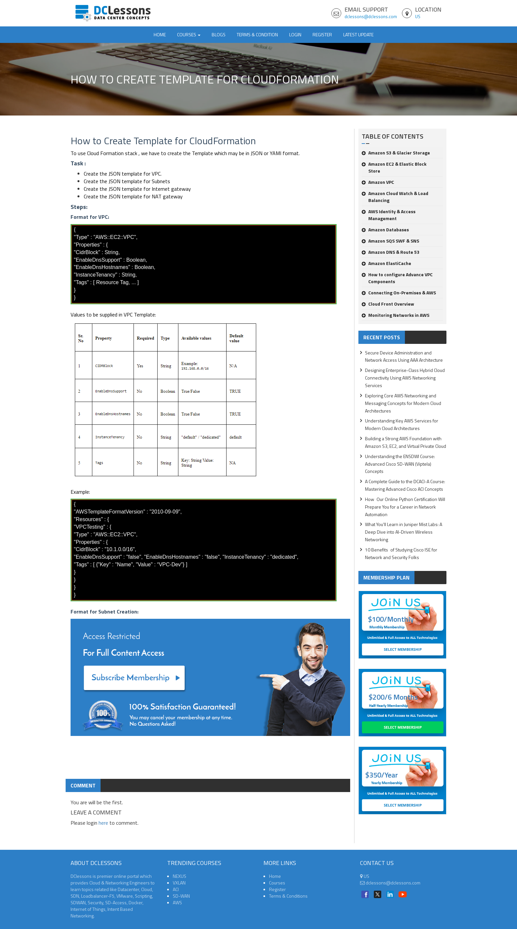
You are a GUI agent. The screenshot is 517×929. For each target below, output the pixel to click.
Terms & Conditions (288, 895)
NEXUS (179, 876)
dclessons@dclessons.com (371, 16)
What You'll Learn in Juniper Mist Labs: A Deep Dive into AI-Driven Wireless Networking (403, 532)
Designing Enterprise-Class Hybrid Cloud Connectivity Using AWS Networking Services (405, 378)
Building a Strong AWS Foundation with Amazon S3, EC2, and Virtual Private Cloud (405, 442)
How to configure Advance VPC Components (397, 278)
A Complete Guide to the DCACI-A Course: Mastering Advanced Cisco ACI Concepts (405, 485)
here (103, 823)
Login (295, 34)
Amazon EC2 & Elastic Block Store (394, 167)
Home (160, 34)
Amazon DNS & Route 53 (390, 252)
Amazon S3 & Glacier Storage (396, 152)
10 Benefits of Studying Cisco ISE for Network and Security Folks (401, 553)
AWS (177, 902)
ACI (176, 889)
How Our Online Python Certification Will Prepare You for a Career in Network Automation (405, 507)
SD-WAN (181, 895)
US (417, 16)
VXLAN (179, 882)
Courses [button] (188, 34)
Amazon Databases (385, 229)
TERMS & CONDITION (257, 34)
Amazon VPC (378, 182)
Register (322, 34)
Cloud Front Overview (388, 303)
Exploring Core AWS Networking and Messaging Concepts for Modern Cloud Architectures (403, 403)
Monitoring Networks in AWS (395, 315)
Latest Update (358, 34)
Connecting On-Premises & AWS (399, 292)
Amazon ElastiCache (386, 263)
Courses (277, 882)
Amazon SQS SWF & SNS (390, 240)
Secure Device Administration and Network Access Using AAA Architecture (404, 356)
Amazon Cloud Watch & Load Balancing (395, 197)
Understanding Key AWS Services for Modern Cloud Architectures (401, 424)
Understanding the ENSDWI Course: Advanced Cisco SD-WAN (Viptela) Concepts (400, 464)
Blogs (219, 34)
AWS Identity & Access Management (388, 215)
